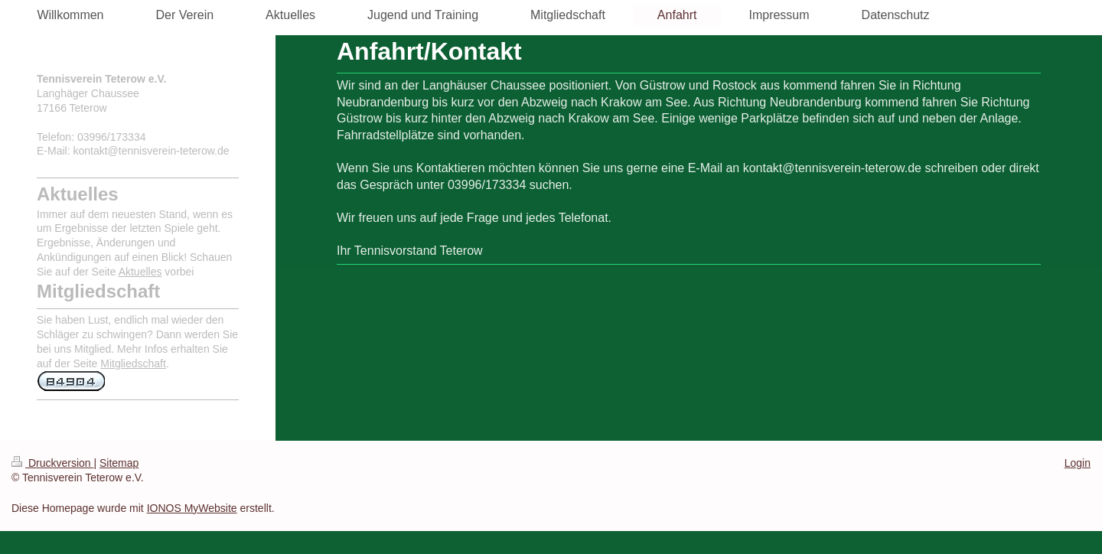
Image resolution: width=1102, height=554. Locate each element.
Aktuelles (140, 272)
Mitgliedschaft (133, 363)
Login (1078, 463)
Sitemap (119, 463)
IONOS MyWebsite (192, 508)
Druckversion (52, 463)
